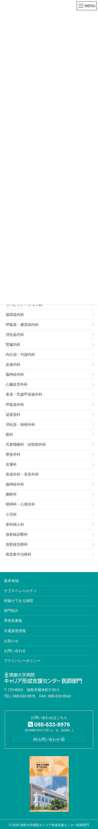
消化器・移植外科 (20, 424)
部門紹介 (11, 611)
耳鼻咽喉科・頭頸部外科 (26, 444)
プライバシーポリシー (22, 661)
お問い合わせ (15, 651)
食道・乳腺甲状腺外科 (24, 394)
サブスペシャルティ (20, 591)
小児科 (11, 514)
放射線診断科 (17, 534)
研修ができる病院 (18, 601)
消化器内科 (15, 334)
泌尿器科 (13, 414)
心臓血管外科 (17, 384)
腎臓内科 (13, 344)
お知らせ (11, 641)
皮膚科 (11, 464)
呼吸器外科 (15, 404)
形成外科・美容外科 (22, 474)
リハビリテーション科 (24, 305)
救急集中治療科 (18, 554)
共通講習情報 (15, 631)
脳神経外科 (15, 484)
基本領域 (11, 581)
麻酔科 (11, 494)
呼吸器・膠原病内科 (22, 324)
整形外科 (13, 454)
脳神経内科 (15, 374)
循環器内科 (15, 315)
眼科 (9, 434)
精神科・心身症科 (20, 504)
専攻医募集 (13, 620)
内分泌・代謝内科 (20, 354)
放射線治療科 (17, 544)
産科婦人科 (15, 524)
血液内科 (13, 364)
